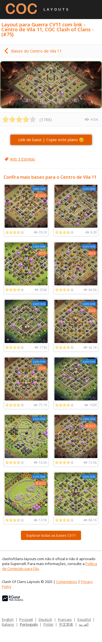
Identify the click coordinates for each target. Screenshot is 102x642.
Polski (48, 624)
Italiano (8, 624)
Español (84, 619)
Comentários (66, 581)
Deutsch (45, 619)
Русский (26, 619)
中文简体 (66, 624)
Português (29, 624)
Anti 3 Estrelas (22, 159)
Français (65, 619)
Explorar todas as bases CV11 (51, 535)
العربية (84, 624)
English (8, 619)
